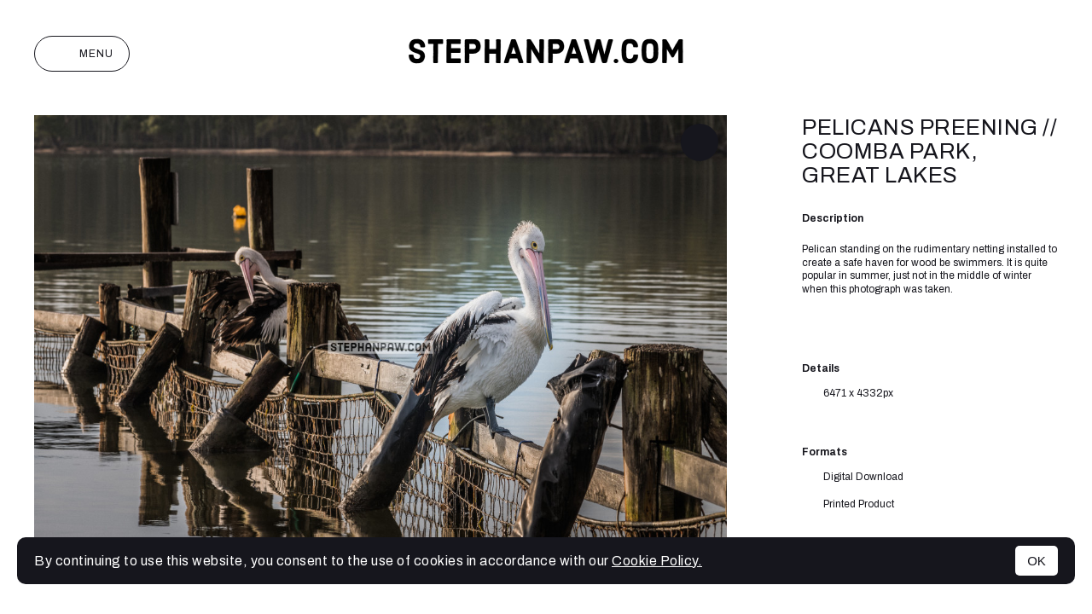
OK (1036, 560)
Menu (81, 53)
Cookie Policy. (657, 560)
